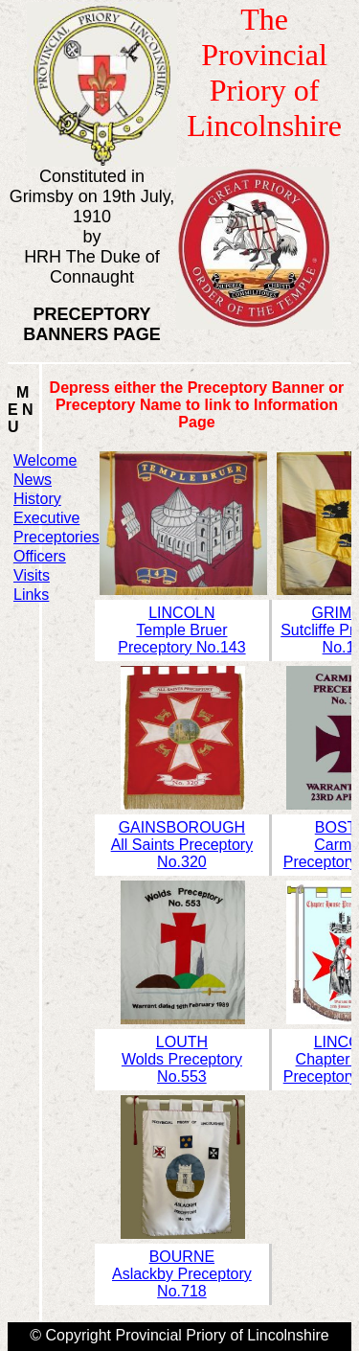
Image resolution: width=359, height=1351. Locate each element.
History (37, 499)
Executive (46, 518)
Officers (39, 556)
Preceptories (56, 537)
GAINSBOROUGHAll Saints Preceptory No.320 (182, 844)
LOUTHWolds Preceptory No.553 (182, 1059)
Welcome (45, 460)
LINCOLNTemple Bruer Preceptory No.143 (181, 630)
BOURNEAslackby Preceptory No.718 (182, 1273)
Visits (31, 575)
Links (31, 594)
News (32, 479)
